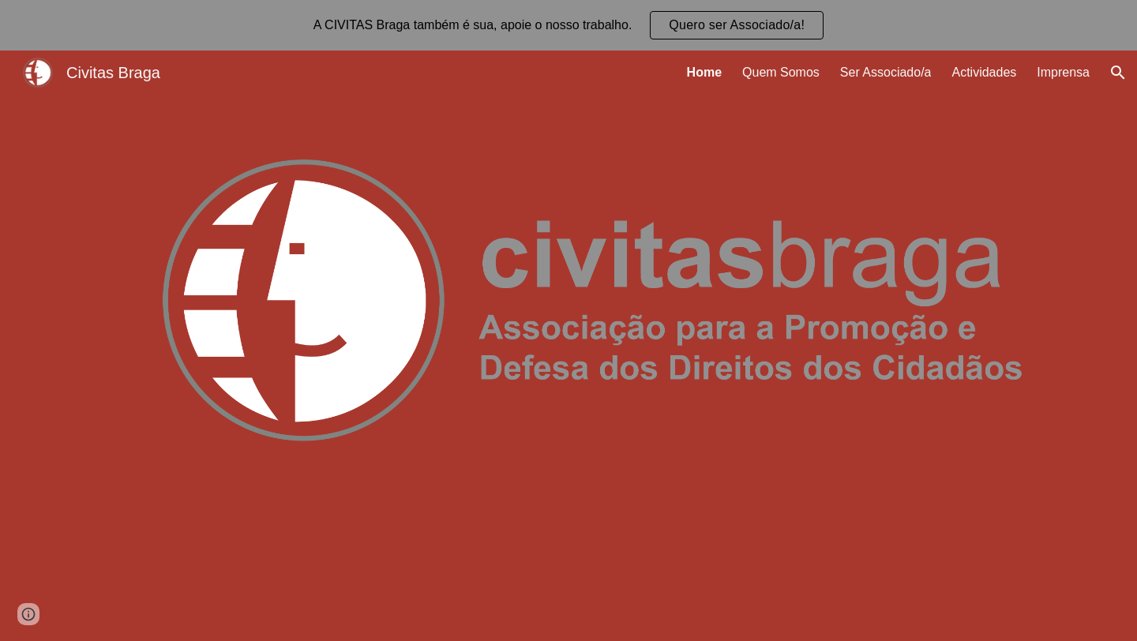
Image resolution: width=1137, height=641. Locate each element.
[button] (1118, 73)
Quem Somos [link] (781, 72)
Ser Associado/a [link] (886, 72)
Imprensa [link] (1063, 72)
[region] (568, 25)
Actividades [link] (983, 72)
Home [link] (704, 72)
